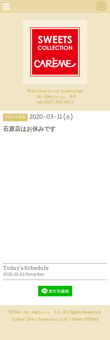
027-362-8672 (59, 103)
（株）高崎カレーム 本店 (41, 313)
